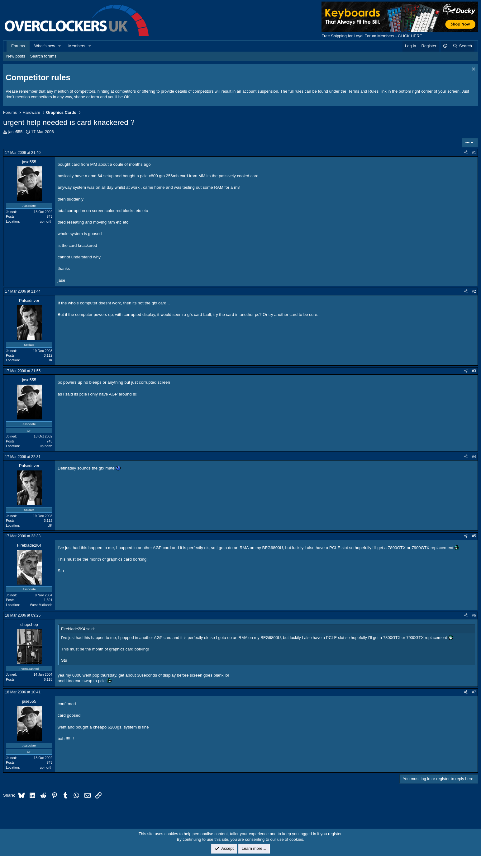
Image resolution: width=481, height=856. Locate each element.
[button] (60, 46)
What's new (44, 46)
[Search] (462, 46)
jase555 (15, 131)
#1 (474, 152)
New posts (15, 56)
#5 (474, 536)
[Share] (466, 152)
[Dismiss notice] (472, 70)
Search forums (43, 56)
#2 (474, 291)
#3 (474, 371)
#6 (474, 615)
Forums (18, 46)
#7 (474, 692)
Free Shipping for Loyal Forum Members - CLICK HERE (371, 36)
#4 (474, 457)
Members (76, 46)
